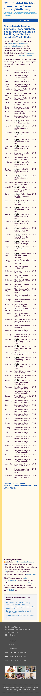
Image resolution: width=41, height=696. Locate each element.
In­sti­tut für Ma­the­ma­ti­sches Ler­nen (22, 89)
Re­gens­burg (9, 380)
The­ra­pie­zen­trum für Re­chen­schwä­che (21, 305)
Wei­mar (7, 414)
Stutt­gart (8, 271)
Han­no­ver (8, 121)
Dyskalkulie (10, 590)
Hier (5, 572)
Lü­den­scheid (7, 254)
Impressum (12, 641)
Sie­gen (7, 247)
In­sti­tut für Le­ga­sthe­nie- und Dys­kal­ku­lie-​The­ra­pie (21, 261)
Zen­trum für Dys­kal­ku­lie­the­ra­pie (21, 243)
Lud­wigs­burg (8, 290)
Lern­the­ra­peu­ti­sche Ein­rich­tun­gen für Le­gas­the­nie (20, 616)
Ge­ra (6, 450)
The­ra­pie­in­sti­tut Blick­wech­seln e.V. (22, 267)
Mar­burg (8, 153)
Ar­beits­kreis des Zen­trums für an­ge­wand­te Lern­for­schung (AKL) (18, 603)
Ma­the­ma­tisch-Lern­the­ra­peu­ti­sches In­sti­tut (21, 189)
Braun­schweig (8, 170)
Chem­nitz (8, 464)
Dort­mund (8, 194)
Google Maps (30, 574)
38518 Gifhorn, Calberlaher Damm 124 (17, 630)
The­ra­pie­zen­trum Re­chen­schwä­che (22, 122)
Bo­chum (8, 201)
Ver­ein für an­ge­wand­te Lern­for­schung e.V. (22, 372)
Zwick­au (8, 459)
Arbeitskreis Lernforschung (25, 562)
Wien (7, 469)
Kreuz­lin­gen (9, 475)
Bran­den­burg (8, 80)
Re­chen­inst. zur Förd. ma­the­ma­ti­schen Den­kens (22, 470)
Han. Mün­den (8, 147)
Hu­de (7, 111)
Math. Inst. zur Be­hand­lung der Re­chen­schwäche (22, 382)
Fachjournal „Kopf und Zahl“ (18, 656)
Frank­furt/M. (7, 261)
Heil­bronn (8, 313)
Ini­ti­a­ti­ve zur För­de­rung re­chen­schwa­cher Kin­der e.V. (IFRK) (20, 608)
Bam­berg (8, 396)
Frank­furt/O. (7, 85)
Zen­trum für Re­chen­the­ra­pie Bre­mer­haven (22, 108)
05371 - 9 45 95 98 (11, 635)
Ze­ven (7, 102)
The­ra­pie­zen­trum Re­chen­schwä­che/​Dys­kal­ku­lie (22, 290)
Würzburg (8, 400)
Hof (6, 391)
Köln (6, 228)
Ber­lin (7, 71)
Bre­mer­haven (8, 108)
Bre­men (7, 116)
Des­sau (7, 441)
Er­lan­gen (8, 375)
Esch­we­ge (8, 162)
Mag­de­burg (9, 182)
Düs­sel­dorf (9, 187)
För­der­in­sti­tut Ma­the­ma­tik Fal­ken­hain (22, 112)
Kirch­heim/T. (7, 309)
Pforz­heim (8, 319)
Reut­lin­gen (9, 304)
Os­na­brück (9, 221)
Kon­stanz (8, 330)
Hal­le (7, 432)
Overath (8, 235)
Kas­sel (7, 139)
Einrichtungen (29, 583)
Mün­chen (8, 339)
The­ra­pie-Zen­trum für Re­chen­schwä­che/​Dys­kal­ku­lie (22, 321)
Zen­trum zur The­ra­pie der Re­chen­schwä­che (22, 71)
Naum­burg (9, 437)
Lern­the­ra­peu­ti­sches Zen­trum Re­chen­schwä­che (22, 230)
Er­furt (7, 409)
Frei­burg (8, 335)
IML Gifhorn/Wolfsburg (12, 627)
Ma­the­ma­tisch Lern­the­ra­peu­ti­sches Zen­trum (22, 196)
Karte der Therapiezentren (24, 55)
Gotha (7, 419)
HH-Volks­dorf (8, 98)
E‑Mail (34, 71)
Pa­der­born (8, 133)
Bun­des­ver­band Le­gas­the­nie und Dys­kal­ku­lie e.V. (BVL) (19, 612)
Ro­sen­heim (9, 346)
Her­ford (8, 126)
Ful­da (7, 157)
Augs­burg (8, 364)
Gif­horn (7, 176)
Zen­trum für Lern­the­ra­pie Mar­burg (22, 153)
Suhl (6, 405)
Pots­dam (8, 75)
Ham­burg (8, 89)
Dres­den (8, 423)
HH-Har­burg (8, 94)
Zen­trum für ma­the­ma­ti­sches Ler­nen (21, 128)
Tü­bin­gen (8, 300)
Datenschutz (13, 649)
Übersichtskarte (29, 53)
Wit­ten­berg (9, 446)
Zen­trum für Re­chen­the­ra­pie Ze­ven (21, 103)
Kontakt (11, 645)
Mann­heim (8, 266)
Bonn (7, 241)
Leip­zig (7, 428)
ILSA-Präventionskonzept (17, 660)
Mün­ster (8, 208)
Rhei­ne (7, 214)
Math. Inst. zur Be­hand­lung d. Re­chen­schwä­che (22, 341)
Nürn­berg (8, 371)
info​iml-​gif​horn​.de (11, 632)
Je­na (6, 455)
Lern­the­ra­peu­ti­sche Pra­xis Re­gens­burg (21, 387)
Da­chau (7, 358)
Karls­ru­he (8, 326)
